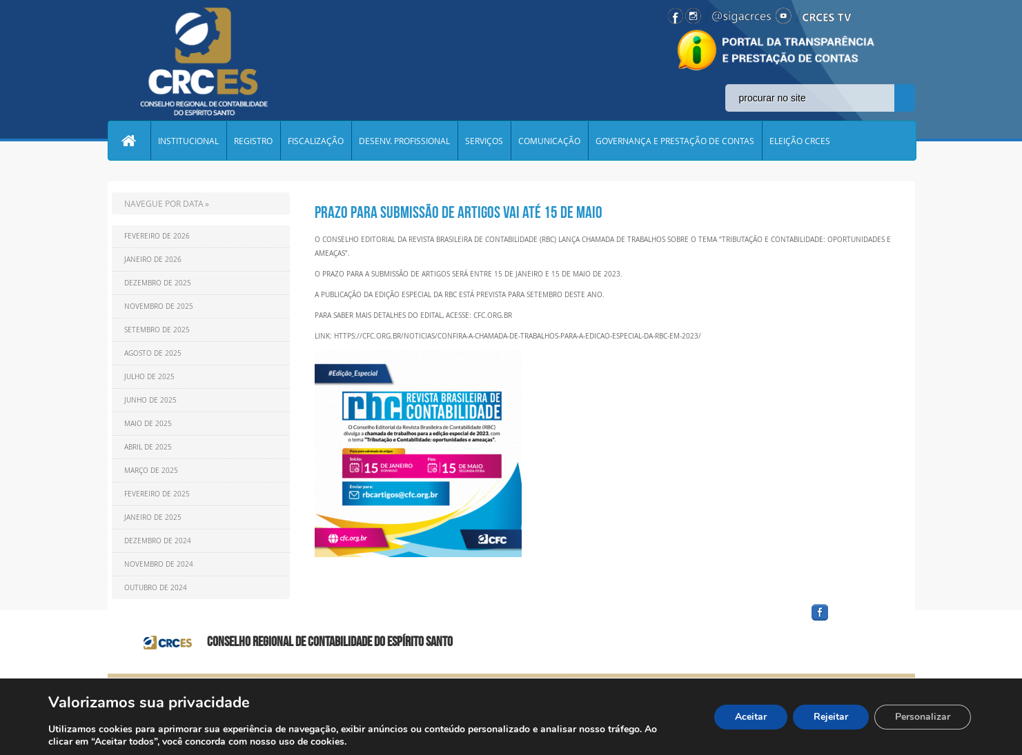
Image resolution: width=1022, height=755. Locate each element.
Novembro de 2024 (158, 564)
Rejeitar (831, 716)
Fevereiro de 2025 (157, 494)
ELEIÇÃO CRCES (799, 140)
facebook (853, 621)
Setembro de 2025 (157, 329)
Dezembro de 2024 (157, 540)
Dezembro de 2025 (157, 283)
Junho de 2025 (150, 400)
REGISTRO (253, 140)
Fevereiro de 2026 (157, 236)
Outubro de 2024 (155, 587)
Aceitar (751, 716)
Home (129, 140)
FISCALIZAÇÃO (316, 140)
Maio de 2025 (148, 423)
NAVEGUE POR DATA (164, 203)
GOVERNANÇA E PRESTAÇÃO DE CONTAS (675, 140)
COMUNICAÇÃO (549, 140)
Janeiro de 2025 (152, 517)
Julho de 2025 (149, 376)
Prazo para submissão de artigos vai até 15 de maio (458, 212)
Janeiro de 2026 (152, 259)
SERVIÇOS (484, 140)
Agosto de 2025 (152, 353)
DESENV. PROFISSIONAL (404, 140)
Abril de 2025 (148, 447)
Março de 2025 (151, 470)
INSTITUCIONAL (188, 140)
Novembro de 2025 (158, 306)
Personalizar (922, 716)
